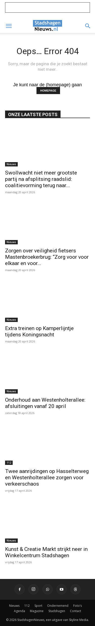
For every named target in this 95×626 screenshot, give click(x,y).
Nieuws (11, 164)
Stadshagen (56, 611)
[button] (9, 26)
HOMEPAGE (48, 90)
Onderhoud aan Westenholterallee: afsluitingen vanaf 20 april (45, 403)
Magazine (37, 611)
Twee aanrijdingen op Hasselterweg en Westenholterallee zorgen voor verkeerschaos (47, 477)
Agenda (19, 611)
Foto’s (77, 605)
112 (9, 462)
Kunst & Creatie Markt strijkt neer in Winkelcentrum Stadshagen (46, 552)
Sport (38, 605)
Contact (75, 611)
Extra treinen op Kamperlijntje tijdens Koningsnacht (39, 331)
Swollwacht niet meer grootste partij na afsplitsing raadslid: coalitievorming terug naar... (41, 179)
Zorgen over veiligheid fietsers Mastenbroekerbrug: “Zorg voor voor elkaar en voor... (47, 257)
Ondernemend (57, 605)
